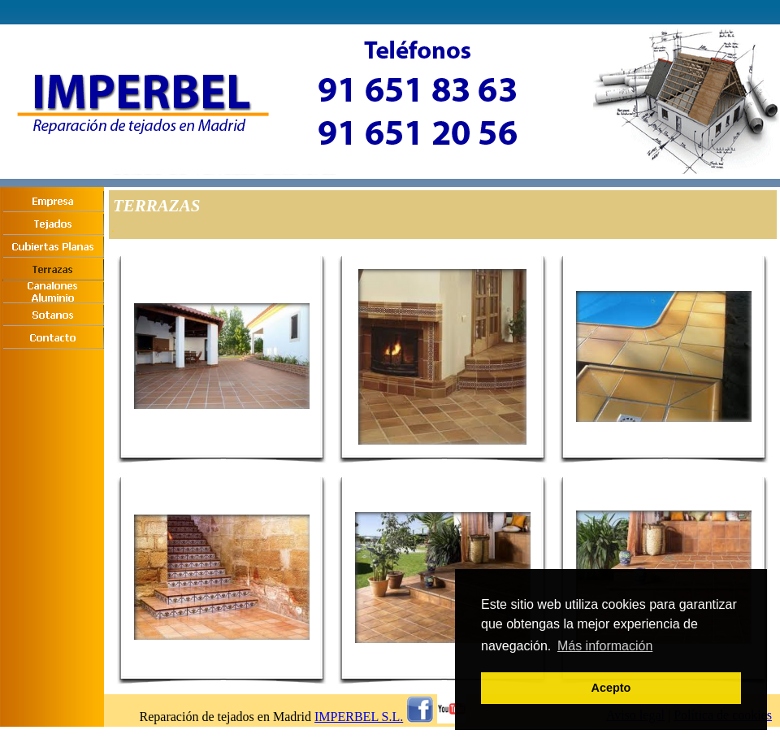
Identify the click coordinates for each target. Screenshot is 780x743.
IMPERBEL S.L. (358, 716)
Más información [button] (604, 646)
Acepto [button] (611, 687)
